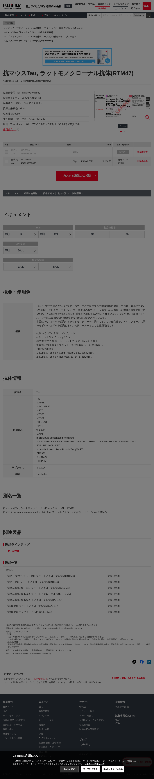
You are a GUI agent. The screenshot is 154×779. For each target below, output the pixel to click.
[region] (77, 765)
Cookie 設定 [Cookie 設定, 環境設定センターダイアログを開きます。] (69, 769)
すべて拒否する (90, 769)
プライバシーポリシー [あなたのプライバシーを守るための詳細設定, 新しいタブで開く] (94, 764)
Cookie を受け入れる (113, 769)
